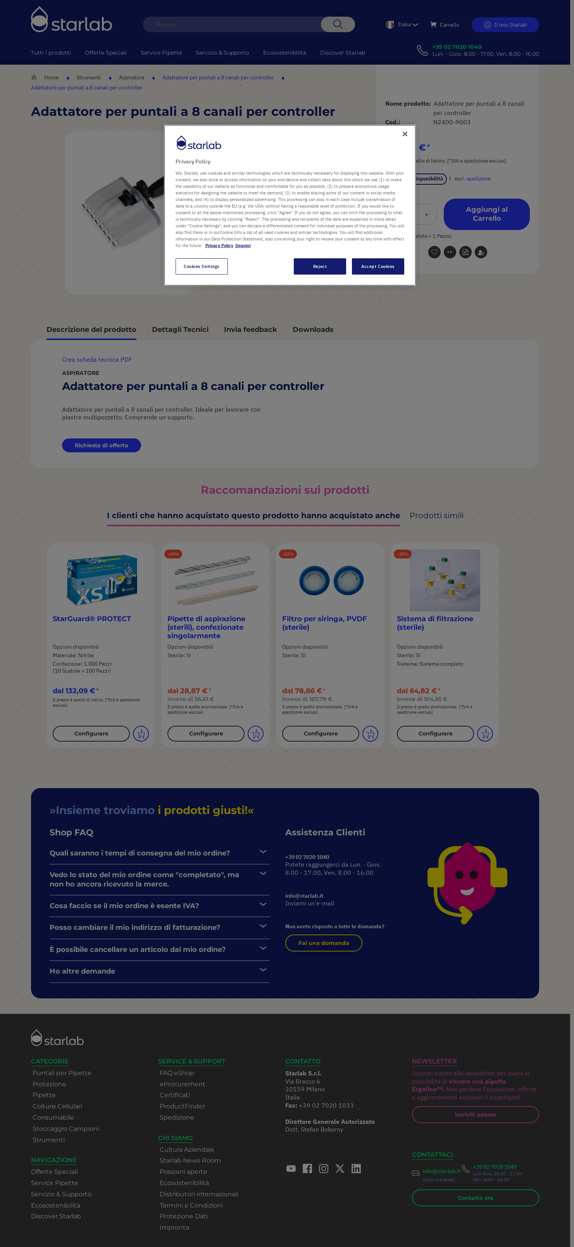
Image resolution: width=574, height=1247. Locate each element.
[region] (290, 205)
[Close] (405, 134)
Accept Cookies (378, 266)
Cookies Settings (201, 266)
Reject (320, 266)
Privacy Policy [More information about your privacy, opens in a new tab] (219, 245)
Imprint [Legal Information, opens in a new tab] (243, 245)
